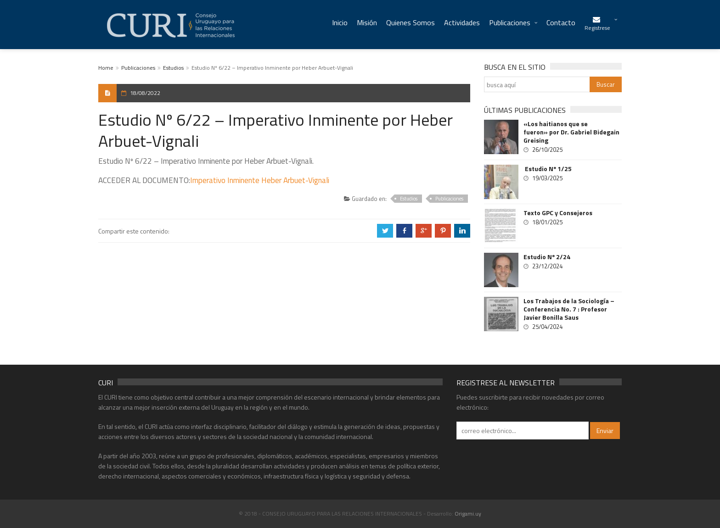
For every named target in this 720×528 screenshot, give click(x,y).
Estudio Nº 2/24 (546, 257)
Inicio (340, 22)
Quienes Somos (410, 22)
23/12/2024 (547, 266)
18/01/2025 (547, 222)
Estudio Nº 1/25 (547, 169)
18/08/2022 (145, 93)
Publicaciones (509, 22)
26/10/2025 (547, 149)
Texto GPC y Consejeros (557, 213)
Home (105, 67)
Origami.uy (468, 513)
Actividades (462, 22)
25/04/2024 (547, 326)
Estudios (173, 67)
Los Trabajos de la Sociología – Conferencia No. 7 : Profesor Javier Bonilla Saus (568, 309)
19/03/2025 (547, 178)
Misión (367, 22)
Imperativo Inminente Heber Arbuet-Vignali (259, 180)
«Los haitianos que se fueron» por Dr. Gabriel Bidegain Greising (571, 132)
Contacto (560, 22)
